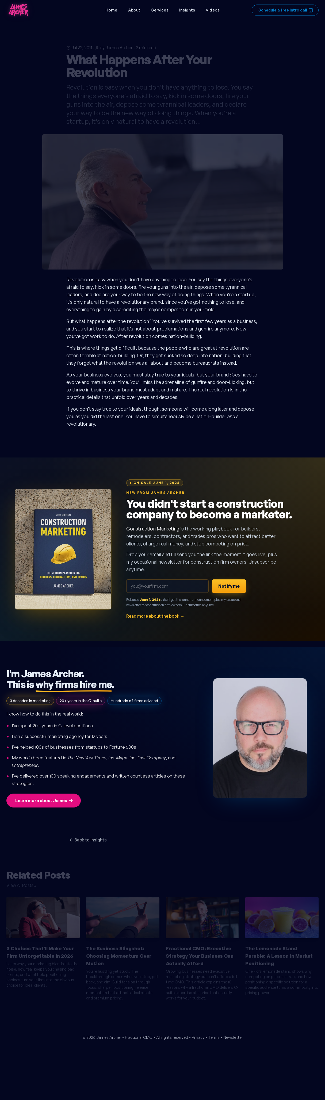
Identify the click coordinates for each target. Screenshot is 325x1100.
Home (111, 10)
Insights (187, 10)
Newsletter (233, 1037)
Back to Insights (87, 840)
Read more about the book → (155, 616)
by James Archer (116, 45)
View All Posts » (21, 883)
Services (159, 10)
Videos (213, 10)
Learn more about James (44, 800)
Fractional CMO (138, 1037)
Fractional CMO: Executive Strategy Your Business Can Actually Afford (200, 953)
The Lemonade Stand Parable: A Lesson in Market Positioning (279, 953)
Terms (214, 1037)
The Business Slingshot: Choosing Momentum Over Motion (118, 953)
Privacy (198, 1037)
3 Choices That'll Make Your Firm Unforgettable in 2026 (40, 949)
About (134, 10)
